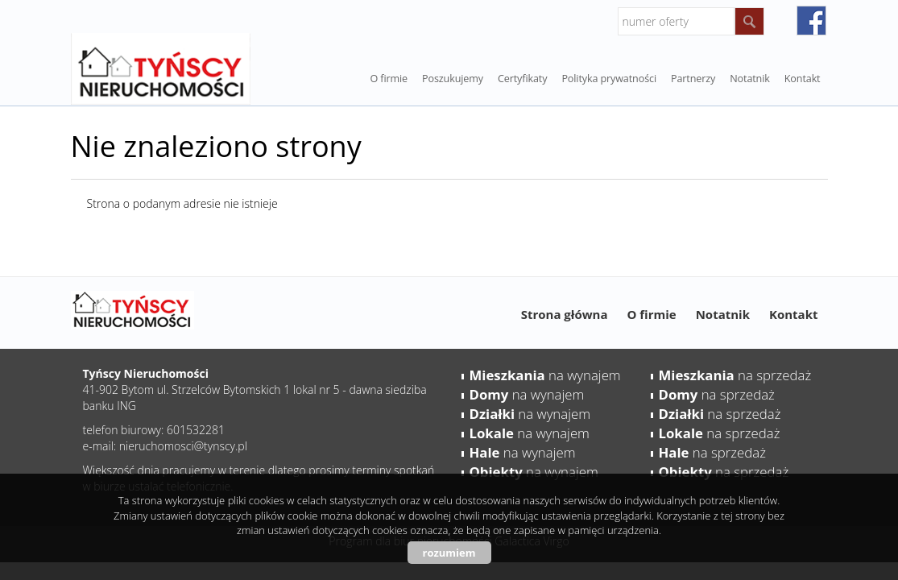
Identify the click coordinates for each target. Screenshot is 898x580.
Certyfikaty (522, 78)
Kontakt (802, 78)
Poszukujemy (452, 78)
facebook (811, 20)
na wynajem (545, 375)
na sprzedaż (735, 375)
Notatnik (723, 314)
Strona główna (564, 314)
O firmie (389, 78)
